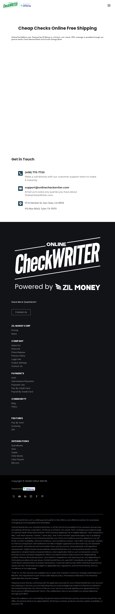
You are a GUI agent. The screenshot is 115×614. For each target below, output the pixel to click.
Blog (13, 403)
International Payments (22, 381)
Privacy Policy (18, 356)
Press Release (18, 352)
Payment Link (18, 385)
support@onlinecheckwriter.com (47, 187)
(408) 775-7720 (35, 172)
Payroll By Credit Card (22, 392)
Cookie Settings (19, 363)
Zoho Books (17, 456)
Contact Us (21, 312)
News (14, 334)
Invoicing (15, 426)
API (13, 429)
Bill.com (15, 463)
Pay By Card (17, 422)
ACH (13, 378)
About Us (15, 345)
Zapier (14, 452)
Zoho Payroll (17, 459)
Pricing (14, 330)
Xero (13, 449)
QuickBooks (17, 445)
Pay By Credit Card (20, 388)
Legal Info (16, 359)
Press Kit (15, 349)
